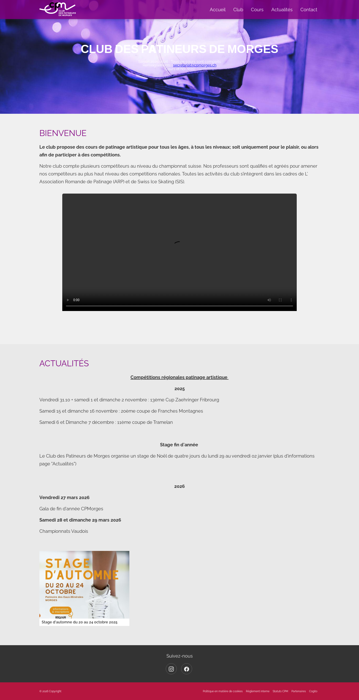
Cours (257, 9)
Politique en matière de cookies (223, 691)
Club (238, 9)
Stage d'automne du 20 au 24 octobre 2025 (79, 622)
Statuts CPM (280, 691)
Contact (308, 9)
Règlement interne (257, 691)
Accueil (218, 9)
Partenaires (298, 691)
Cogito (313, 691)
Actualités (282, 9)
